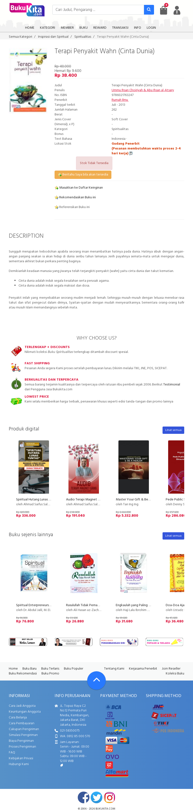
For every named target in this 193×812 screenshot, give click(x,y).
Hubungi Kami (19, 764)
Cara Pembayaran (21, 723)
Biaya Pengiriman (21, 741)
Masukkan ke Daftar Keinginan (79, 188)
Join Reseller (171, 669)
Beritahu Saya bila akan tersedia (83, 174)
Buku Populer (73, 669)
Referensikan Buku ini (72, 207)
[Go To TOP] (96, 680)
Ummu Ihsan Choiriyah (127, 90)
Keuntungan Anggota (25, 712)
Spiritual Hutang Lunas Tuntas (37, 499)
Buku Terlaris (50, 669)
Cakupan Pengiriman (24, 729)
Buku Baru (29, 669)
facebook (83, 797)
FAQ (12, 752)
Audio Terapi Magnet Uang (85, 499)
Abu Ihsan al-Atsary (160, 90)
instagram (109, 797)
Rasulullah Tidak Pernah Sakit (86, 605)
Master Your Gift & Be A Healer (138, 499)
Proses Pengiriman (22, 747)
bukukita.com (105, 809)
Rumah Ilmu (120, 100)
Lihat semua (173, 430)
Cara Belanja (18, 717)
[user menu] (177, 10)
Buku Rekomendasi (23, 673)
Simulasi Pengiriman (23, 735)
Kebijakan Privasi (21, 758)
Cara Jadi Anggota (22, 706)
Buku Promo (50, 673)
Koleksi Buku (175, 673)
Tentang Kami (114, 669)
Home (13, 669)
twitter (96, 797)
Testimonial (171, 384)
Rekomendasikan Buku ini (75, 197)
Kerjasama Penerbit (143, 669)
